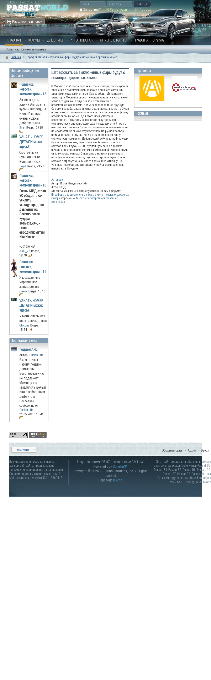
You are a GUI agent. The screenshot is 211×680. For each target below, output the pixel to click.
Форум (34, 40)
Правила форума (149, 40)
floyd (22, 166)
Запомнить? (90, 9)
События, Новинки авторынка (26, 49)
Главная (14, 40)
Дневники (55, 40)
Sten (22, 127)
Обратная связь (172, 450)
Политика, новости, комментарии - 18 (32, 89)
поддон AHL (28, 349)
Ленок (23, 291)
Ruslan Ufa (36, 355)
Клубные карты (114, 40)
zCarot (117, 480)
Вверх (205, 450)
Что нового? (82, 40)
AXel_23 (24, 251)
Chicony (24, 325)
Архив (192, 450)
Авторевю (57, 179)
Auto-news (79, 198)
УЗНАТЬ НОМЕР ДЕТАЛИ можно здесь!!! (31, 142)
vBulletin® (119, 466)
